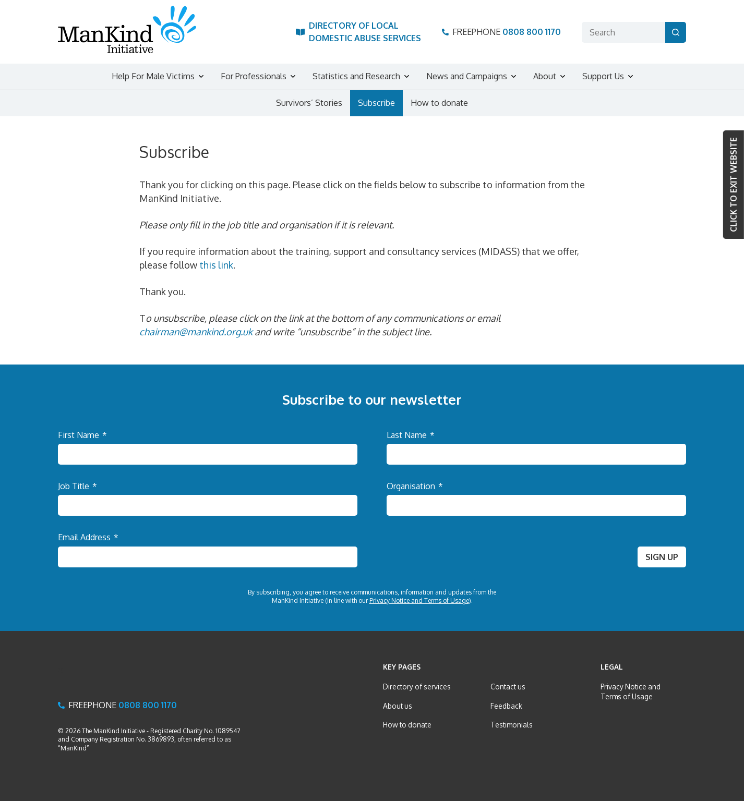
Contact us (507, 686)
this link (216, 265)
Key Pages (402, 666)
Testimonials (511, 724)
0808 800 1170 (531, 32)
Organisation (415, 486)
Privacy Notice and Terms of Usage (419, 600)
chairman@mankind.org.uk (197, 331)
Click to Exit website (733, 184)
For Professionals (253, 76)
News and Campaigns (466, 76)
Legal (612, 666)
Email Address (88, 537)
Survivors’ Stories (309, 103)
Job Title (77, 486)
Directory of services (417, 686)
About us (397, 705)
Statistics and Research (356, 76)
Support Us (603, 76)
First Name (82, 435)
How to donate (439, 103)
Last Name (411, 435)
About (544, 76)
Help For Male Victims (153, 76)
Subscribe (376, 103)
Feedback (506, 705)
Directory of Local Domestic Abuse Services (365, 31)
